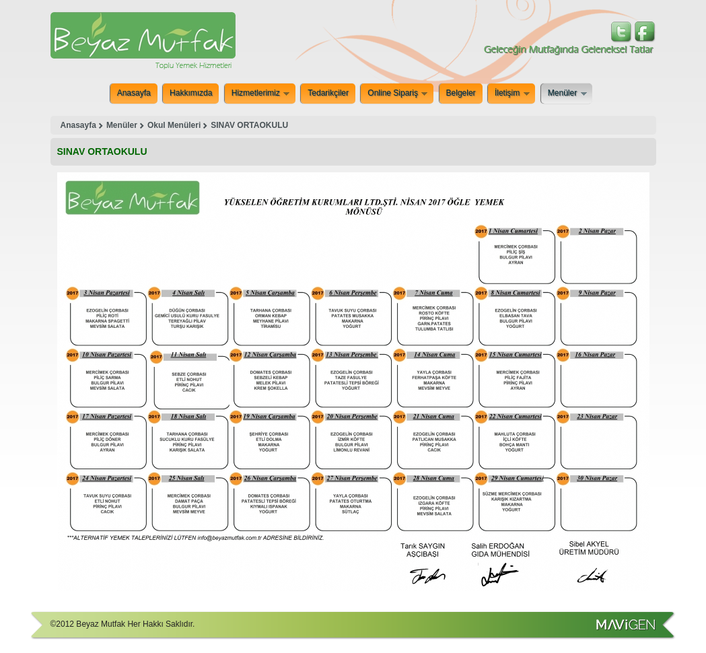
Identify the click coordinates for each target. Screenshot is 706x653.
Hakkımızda (191, 93)
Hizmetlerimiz (260, 93)
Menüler (567, 93)
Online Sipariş (397, 93)
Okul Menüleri (174, 125)
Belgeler (461, 93)
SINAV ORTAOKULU (249, 125)
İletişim (512, 93)
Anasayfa (134, 93)
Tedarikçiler (328, 93)
